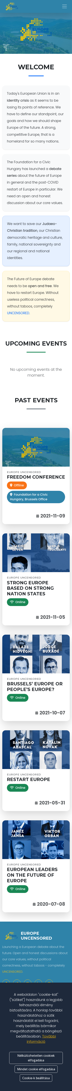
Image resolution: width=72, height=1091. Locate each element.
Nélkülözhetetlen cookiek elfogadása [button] (36, 1057)
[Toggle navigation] (64, 6)
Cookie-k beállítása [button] (36, 1078)
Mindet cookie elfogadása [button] (36, 1069)
